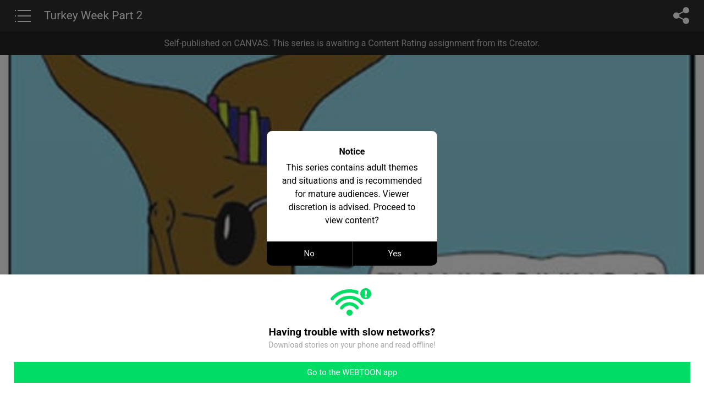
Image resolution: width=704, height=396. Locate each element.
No (309, 253)
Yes (395, 253)
